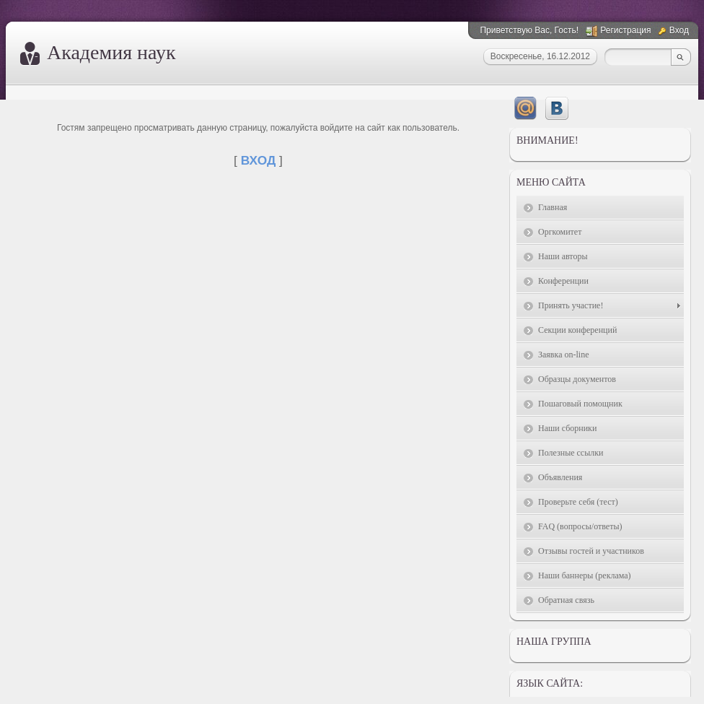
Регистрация (625, 30)
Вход (679, 30)
